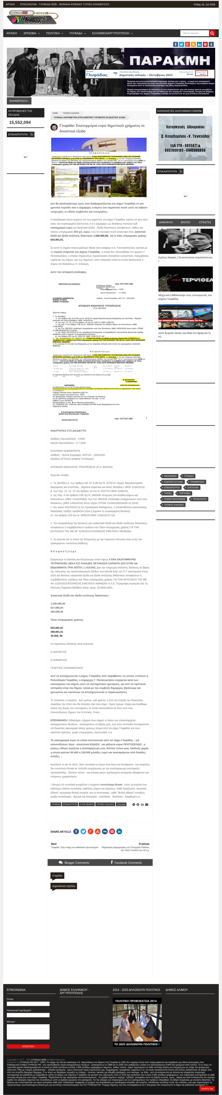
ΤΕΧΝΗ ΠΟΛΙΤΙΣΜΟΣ (174, 499)
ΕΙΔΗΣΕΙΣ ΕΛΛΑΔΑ (173, 482)
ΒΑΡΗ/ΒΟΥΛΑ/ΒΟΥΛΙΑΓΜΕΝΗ (158, 40)
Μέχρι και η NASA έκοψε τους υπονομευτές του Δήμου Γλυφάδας (185, 297)
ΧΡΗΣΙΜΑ (30, 33)
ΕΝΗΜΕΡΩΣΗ (197, 482)
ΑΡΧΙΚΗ (10, 4)
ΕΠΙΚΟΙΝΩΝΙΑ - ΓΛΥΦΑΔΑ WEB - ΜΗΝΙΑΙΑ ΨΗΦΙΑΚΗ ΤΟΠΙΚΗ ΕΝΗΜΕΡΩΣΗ (64, 4)
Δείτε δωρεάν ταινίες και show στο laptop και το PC (184, 334)
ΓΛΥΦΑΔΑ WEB (38, 1060)
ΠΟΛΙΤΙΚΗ (53, 33)
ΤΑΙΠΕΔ (168, 493)
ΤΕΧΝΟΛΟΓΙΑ (200, 499)
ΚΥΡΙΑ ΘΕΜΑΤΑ (87, 804)
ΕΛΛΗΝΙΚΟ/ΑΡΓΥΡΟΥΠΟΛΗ (110, 33)
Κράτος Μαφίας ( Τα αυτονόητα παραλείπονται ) (185, 259)
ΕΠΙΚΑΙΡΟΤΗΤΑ (70, 804)
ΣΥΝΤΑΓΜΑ (193, 487)
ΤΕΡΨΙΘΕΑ (184, 493)
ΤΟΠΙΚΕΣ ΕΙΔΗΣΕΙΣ (71, 113)
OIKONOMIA (170, 476)
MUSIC (192, 40)
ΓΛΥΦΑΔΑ (76, 33)
